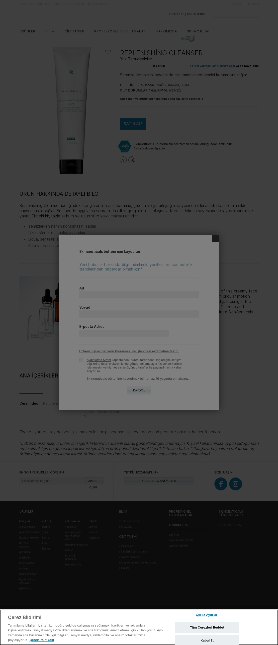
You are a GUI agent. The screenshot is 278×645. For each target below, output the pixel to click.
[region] (139, 627)
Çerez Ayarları (207, 615)
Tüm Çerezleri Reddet (207, 627)
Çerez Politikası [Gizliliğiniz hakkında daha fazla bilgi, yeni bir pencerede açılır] (41, 640)
